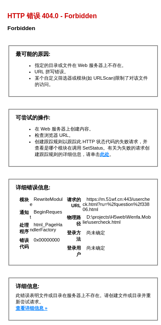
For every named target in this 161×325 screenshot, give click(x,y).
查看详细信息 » (31, 308)
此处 (104, 154)
